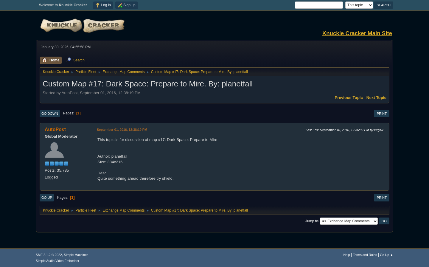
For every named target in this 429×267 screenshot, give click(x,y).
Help (346, 255)
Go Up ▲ (386, 255)
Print (382, 113)
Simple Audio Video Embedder (57, 261)
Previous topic (349, 97)
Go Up (46, 197)
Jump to (311, 221)
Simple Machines (76, 255)
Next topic (376, 97)
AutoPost (55, 129)
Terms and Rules (365, 255)
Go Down (49, 113)
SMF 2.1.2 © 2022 (49, 255)
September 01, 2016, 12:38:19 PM (122, 129)
